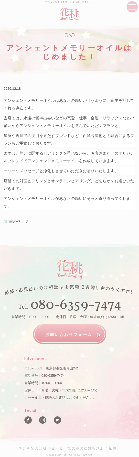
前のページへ (20, 221)
